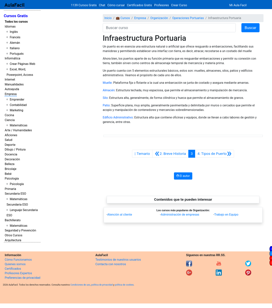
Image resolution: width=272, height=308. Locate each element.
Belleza (9, 164)
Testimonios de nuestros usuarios (118, 259)
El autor (183, 176)
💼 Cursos (123, 18)
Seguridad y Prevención (20, 230)
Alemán (15, 43)
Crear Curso (179, 5)
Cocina (9, 115)
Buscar (250, 27)
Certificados (13, 268)
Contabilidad (18, 105)
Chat (102, 5)
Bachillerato (13, 220)
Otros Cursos (13, 235)
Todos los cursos (16, 21)
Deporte (10, 145)
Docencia (11, 154)
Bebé (8, 174)
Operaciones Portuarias (188, 18)
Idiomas (10, 26)
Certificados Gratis (139, 5)
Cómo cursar (116, 5)
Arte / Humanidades (18, 130)
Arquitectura (13, 240)
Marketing (16, 110)
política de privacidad (102, 284)
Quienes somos (15, 264)
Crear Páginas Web (22, 64)
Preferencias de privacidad (22, 278)
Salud (8, 140)
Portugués (17, 53)
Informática (12, 58)
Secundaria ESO (15, 193)
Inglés (14, 32)
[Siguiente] (214, 154)
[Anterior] (170, 154)
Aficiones (11, 135)
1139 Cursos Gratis (84, 5)
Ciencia (10, 120)
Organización (159, 18)
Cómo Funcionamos (18, 259)
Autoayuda (12, 89)
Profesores (161, 5)
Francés (15, 37)
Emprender (17, 99)
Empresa (11, 94)
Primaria (10, 189)
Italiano (15, 48)
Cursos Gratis (16, 16)
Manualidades (14, 84)
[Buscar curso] (169, 27)
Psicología (12, 178)
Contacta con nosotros (110, 264)
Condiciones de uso (80, 284)
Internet (10, 79)
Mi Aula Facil (237, 5)
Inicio (108, 18)
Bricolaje (10, 169)
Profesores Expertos (18, 273)
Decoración (12, 159)
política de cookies (124, 284)
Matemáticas (18, 125)
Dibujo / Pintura (15, 149)
